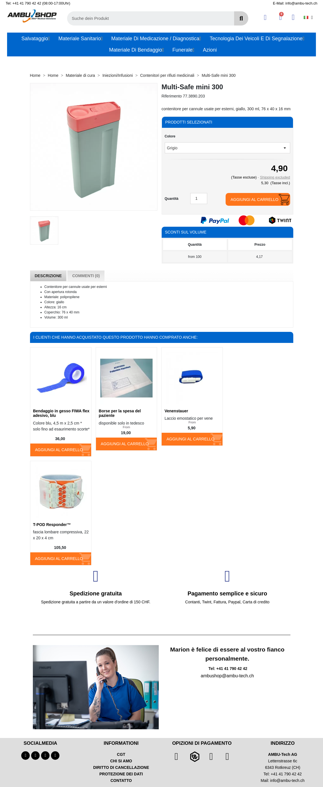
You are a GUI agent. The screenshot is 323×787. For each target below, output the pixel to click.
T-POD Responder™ (52, 524)
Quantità (172, 199)
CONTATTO (121, 780)
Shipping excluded (275, 177)
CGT (121, 754)
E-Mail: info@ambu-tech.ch (295, 3)
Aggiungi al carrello (254, 199)
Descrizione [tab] (48, 275)
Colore (170, 136)
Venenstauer (176, 411)
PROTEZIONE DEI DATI (121, 774)
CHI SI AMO (121, 761)
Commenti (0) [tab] (86, 275)
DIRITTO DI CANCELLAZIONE (121, 767)
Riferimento (172, 96)
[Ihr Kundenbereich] (265, 17)
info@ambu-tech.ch (287, 780)
